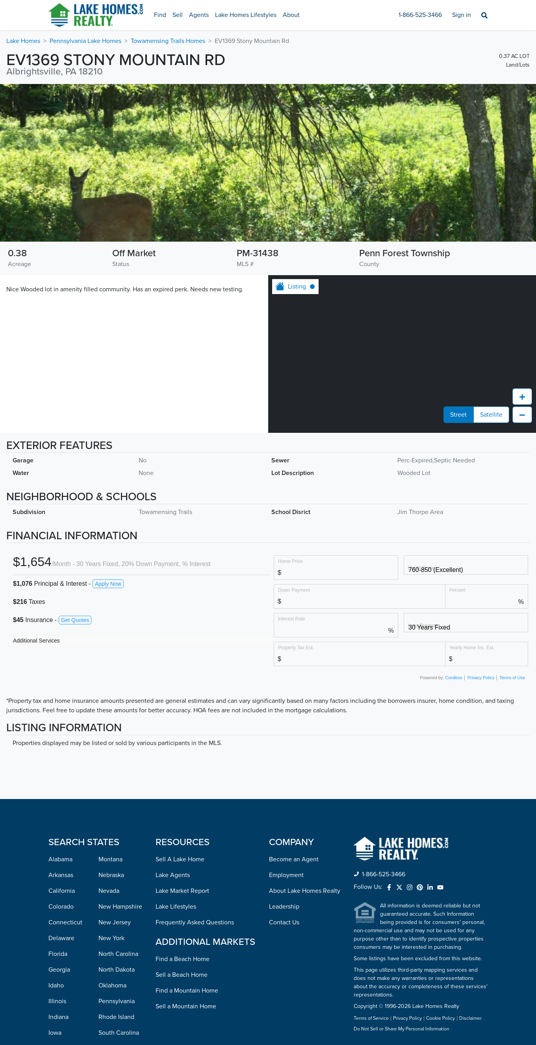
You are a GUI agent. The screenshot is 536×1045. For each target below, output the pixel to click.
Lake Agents (173, 875)
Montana (110, 859)
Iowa (54, 1033)
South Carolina (118, 1033)
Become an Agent (294, 859)
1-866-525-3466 (420, 15)
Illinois (57, 1001)
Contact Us (284, 922)
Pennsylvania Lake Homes (85, 41)
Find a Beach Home (183, 959)
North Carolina (118, 954)
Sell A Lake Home (180, 859)
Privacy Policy (480, 677)
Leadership (284, 907)
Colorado (61, 907)
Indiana (58, 1017)
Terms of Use (512, 677)
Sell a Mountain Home (186, 1006)
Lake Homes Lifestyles (245, 15)
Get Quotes (75, 620)
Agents (199, 15)
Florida (57, 954)
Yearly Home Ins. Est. (472, 647)
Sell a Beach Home (182, 975)
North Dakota (116, 970)
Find (160, 15)
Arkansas (60, 875)
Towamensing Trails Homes (168, 41)
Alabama (60, 859)
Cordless (453, 677)
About (291, 15)
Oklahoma (112, 985)
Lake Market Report (182, 891)
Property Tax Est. (296, 647)
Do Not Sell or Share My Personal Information (401, 1029)
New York (111, 938)
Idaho (56, 985)
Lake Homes (23, 41)
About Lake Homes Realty (304, 891)
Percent (457, 589)
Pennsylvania (116, 1001)
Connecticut (65, 922)
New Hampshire (120, 907)
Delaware (61, 938)
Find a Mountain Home (187, 991)
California (61, 891)
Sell (177, 15)
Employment (286, 875)
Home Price (290, 561)
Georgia (59, 970)
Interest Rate (291, 618)
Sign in (461, 15)
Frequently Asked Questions (195, 922)
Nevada (108, 891)
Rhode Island (116, 1017)
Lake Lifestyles (176, 907)
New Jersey (114, 922)
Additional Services (36, 640)
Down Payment (294, 589)
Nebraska (111, 875)
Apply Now (108, 584)
